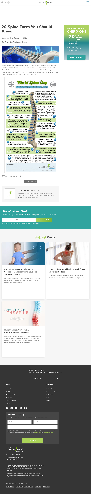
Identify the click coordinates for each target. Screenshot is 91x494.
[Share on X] (28, 181)
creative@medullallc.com (16, 459)
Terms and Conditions (25, 223)
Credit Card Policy (28, 486)
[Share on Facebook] (25, 181)
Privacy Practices (10, 486)
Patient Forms (50, 389)
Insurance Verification (52, 392)
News (48, 400)
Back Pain (5, 38)
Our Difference (10, 392)
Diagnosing (9, 398)
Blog (47, 398)
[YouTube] (25, 408)
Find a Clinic (49, 395)
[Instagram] (11, 408)
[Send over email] (35, 181)
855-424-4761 (19, 457)
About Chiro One (10, 389)
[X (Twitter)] (21, 408)
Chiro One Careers (11, 400)
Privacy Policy (36, 223)
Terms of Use (19, 486)
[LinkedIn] (16, 408)
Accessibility (38, 486)
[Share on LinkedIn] (32, 181)
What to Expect (10, 395)
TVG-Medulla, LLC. (15, 484)
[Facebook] (7, 408)
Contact (8, 403)
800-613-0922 (16, 455)
